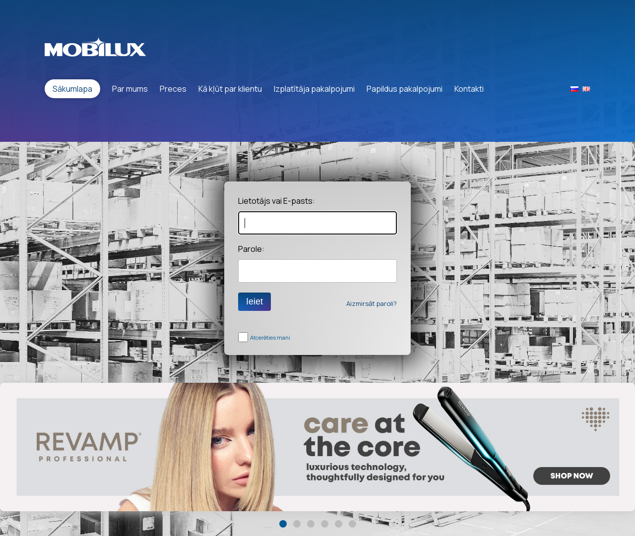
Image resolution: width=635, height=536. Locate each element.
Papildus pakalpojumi (405, 88)
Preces (173, 88)
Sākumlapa (72, 88)
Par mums (130, 88)
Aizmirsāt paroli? (371, 303)
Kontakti (469, 88)
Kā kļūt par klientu (230, 88)
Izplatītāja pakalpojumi (314, 88)
